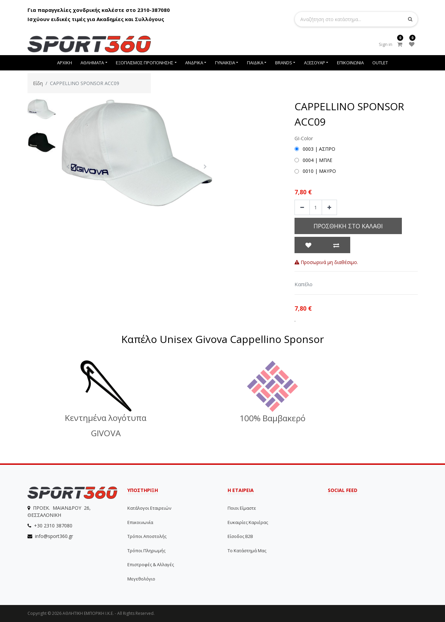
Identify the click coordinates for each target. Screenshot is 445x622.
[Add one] (329, 207)
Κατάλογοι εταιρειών (149, 508)
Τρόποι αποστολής (146, 536)
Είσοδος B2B (240, 536)
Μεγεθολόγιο (141, 579)
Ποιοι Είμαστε (242, 508)
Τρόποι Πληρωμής (146, 550)
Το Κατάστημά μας (247, 550)
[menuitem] (64, 62)
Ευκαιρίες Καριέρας (248, 522)
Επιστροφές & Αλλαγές (150, 564)
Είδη (38, 83)
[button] (68, 167)
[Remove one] (302, 207)
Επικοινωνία (140, 522)
